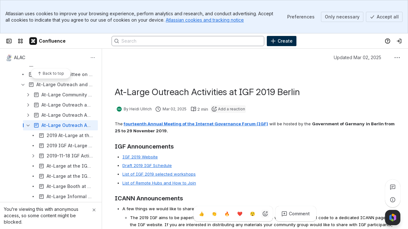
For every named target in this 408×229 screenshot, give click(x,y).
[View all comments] (393, 187)
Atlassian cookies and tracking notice (205, 20)
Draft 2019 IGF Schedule (147, 165)
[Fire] (227, 214)
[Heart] (240, 214)
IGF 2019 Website (140, 156)
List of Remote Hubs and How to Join (159, 182)
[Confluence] (48, 41)
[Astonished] (252, 214)
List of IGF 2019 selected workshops (159, 174)
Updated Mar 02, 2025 (357, 57)
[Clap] (214, 214)
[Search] (188, 41)
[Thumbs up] (201, 214)
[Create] (281, 41)
